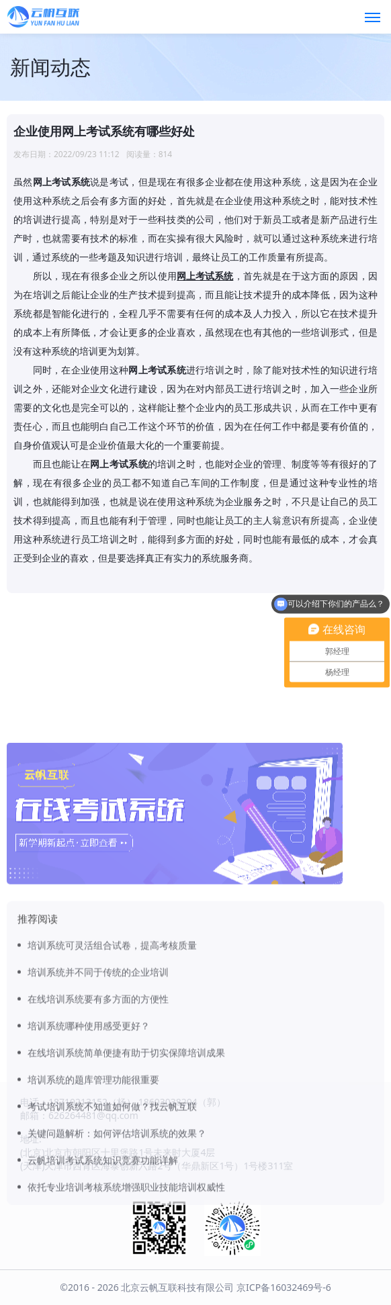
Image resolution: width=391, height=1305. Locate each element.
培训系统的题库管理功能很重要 (93, 1168)
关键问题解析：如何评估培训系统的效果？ (117, 1222)
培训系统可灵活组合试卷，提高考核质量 (112, 1034)
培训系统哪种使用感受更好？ (89, 1114)
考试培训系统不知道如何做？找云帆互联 (112, 1195)
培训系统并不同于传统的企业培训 (98, 1060)
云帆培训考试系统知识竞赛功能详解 (103, 1249)
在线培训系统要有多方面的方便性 (98, 1087)
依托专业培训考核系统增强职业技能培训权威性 (126, 1275)
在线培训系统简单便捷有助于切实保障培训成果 (126, 1141)
